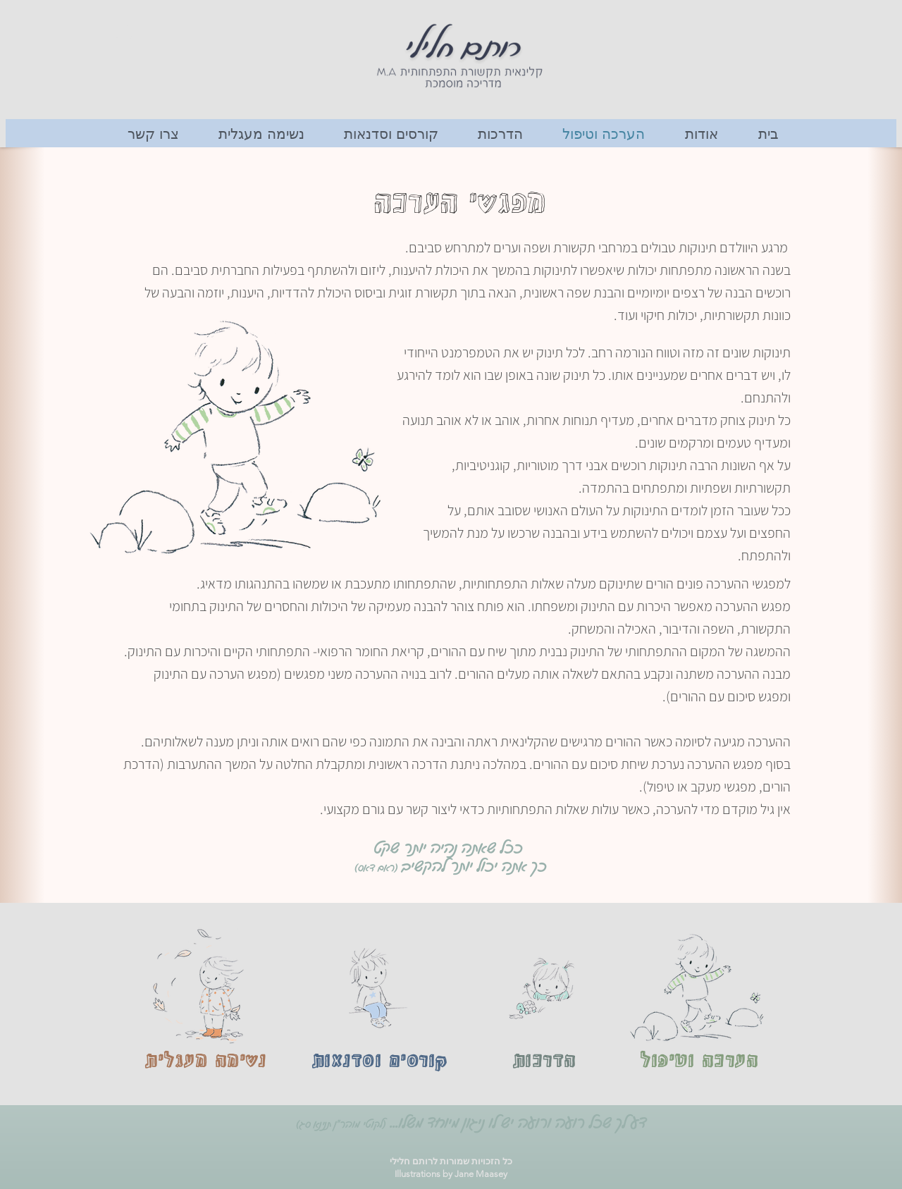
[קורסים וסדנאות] (379, 1062)
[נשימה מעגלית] (205, 1062)
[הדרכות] (544, 1062)
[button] (124, 29)
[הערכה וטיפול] (699, 1062)
